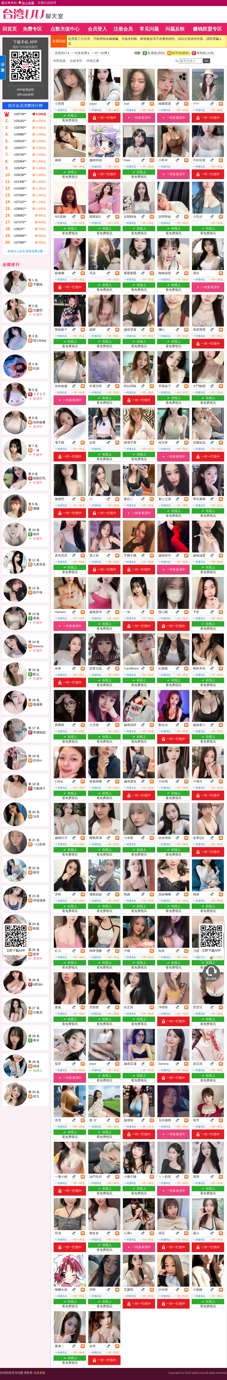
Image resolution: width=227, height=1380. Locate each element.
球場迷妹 (39, 900)
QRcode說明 (25, 94)
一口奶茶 (39, 844)
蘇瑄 (36, 872)
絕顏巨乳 (39, 478)
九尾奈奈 (39, 564)
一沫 (36, 450)
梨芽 (36, 954)
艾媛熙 (38, 310)
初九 (36, 1096)
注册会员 (123, 29)
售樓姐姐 (39, 732)
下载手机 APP (25, 42)
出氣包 (38, 1012)
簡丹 (36, 534)
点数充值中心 (64, 29)
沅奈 (36, 816)
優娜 (36, 508)
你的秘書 (39, 422)
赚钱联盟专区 (207, 29)
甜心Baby (40, 340)
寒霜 (36, 618)
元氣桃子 (39, 788)
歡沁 (36, 674)
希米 (36, 1040)
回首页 (9, 29)
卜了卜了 (39, 394)
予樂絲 (38, 284)
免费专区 (32, 29)
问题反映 (175, 29)
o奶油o (38, 984)
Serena (38, 646)
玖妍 (36, 368)
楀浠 (36, 1066)
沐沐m (37, 760)
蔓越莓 (38, 704)
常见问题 (149, 29)
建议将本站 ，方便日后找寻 (28, 3)
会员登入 (97, 29)
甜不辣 (38, 592)
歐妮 (36, 928)
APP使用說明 (25, 89)
